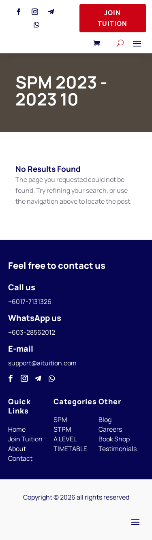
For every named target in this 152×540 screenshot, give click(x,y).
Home (17, 429)
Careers (110, 429)
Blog (104, 419)
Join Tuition (112, 18)
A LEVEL (65, 439)
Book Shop (114, 439)
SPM (60, 419)
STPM (62, 429)
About (17, 448)
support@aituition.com (42, 363)
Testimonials (117, 448)
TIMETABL (68, 448)
